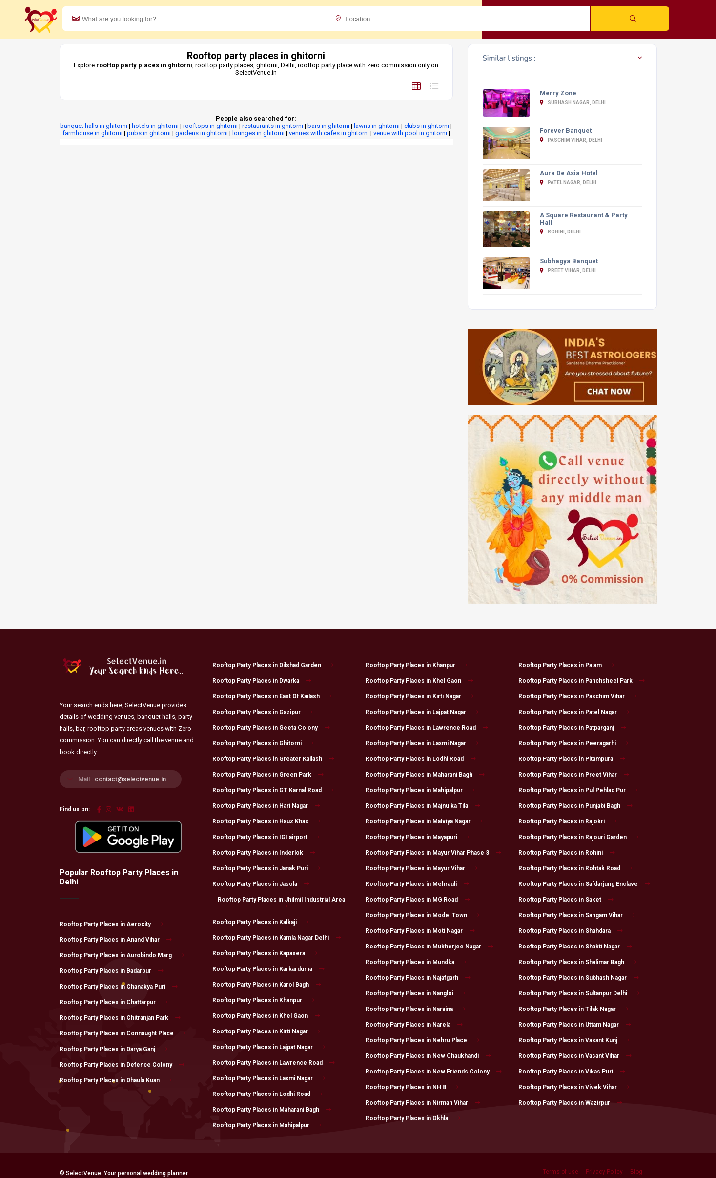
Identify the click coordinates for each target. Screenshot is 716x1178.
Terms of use (560, 1171)
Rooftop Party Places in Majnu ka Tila (423, 805)
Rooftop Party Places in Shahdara (570, 930)
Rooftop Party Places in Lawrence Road (273, 1062)
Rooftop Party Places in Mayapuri (418, 837)
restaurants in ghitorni (272, 125)
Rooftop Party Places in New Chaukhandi (428, 1055)
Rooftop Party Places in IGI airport (266, 837)
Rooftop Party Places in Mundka (416, 962)
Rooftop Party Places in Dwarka (261, 680)
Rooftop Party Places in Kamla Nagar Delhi (276, 937)
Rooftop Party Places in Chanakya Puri (119, 986)
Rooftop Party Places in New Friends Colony (434, 1071)
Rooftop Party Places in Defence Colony (122, 1064)
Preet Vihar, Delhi (568, 270)
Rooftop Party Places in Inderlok (263, 852)
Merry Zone (558, 93)
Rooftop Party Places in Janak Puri (266, 868)
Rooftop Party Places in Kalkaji (260, 922)
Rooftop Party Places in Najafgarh (418, 977)
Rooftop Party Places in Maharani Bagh (271, 1109)
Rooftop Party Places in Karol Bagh (266, 984)
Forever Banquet (566, 130)
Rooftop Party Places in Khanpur (263, 1000)
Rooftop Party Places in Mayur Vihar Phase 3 (433, 852)
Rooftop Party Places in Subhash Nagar (578, 977)
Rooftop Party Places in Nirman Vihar (423, 1102)
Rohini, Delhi (560, 231)
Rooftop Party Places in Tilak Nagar (573, 1009)
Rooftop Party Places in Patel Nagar (573, 712)
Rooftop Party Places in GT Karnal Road (273, 790)
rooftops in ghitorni (210, 125)
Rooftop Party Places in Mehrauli (417, 884)
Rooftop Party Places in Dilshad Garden (272, 665)
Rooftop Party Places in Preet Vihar (573, 774)
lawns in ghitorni (377, 125)
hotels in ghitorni (155, 125)
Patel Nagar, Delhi (568, 182)
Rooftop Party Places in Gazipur (262, 712)
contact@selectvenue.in (130, 779)
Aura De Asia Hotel (569, 173)
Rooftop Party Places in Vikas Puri (571, 1071)
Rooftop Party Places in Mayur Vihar (421, 868)
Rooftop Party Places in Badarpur (112, 971)
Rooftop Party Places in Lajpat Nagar (268, 1047)
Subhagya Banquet (569, 261)
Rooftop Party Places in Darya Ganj (113, 1049)
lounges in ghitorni (258, 133)
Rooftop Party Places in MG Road (418, 899)
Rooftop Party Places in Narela (414, 1024)
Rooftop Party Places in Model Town (422, 915)
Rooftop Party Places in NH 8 (412, 1087)
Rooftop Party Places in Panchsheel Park (581, 680)
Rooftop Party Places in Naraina (415, 1009)
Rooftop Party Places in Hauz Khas (266, 821)
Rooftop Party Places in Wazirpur (570, 1102)
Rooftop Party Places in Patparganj (572, 727)
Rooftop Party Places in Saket (566, 899)
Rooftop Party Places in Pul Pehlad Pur (578, 790)
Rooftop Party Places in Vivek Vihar (573, 1087)
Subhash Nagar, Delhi (573, 102)
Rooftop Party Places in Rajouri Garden (578, 837)
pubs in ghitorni (149, 133)
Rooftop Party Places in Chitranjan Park (120, 1017)
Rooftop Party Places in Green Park (268, 774)
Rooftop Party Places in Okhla (413, 1118)
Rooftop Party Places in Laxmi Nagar (268, 1078)
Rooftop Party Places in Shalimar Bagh (577, 962)
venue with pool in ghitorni (410, 133)
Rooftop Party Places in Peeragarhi (573, 743)
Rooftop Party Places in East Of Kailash (272, 696)
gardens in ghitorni (201, 133)
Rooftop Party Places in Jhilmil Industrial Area (281, 902)
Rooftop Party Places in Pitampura (571, 759)
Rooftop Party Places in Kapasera (264, 953)
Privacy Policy (604, 1171)
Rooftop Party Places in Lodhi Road (267, 1094)
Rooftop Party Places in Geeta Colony (271, 727)
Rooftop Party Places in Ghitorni (263, 743)
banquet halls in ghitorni (93, 125)
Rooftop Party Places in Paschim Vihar (577, 696)
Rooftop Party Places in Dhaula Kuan (116, 1080)
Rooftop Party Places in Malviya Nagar (424, 821)
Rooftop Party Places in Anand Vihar (116, 939)
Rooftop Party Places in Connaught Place (123, 1033)
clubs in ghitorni (426, 125)
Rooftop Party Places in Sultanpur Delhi (578, 993)
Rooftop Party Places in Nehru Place (422, 1040)
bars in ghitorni (328, 125)
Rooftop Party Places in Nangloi (416, 993)
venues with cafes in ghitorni (329, 133)
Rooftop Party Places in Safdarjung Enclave (584, 884)
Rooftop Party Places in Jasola (260, 884)
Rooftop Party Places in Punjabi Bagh (575, 805)
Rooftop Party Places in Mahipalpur (267, 1125)
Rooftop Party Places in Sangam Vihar (576, 915)
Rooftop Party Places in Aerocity (111, 924)
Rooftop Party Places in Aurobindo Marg (122, 955)
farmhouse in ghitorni (92, 133)
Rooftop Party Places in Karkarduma (268, 969)
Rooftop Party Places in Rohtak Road (575, 868)
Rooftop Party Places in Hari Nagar (266, 805)
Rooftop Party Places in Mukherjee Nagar (429, 946)
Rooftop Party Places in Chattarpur (114, 1002)
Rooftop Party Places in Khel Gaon (266, 1015)
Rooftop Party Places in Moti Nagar (420, 930)
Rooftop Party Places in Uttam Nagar (574, 1024)
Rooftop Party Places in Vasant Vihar (575, 1055)
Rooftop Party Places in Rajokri (567, 821)
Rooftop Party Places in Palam (566, 665)
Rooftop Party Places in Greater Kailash (273, 759)
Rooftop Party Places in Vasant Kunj (574, 1040)
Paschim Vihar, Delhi (571, 140)
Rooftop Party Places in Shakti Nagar (575, 946)
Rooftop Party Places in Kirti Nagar (266, 1031)
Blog (636, 1171)
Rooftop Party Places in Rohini (566, 852)
